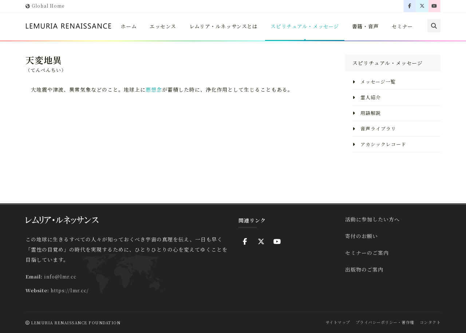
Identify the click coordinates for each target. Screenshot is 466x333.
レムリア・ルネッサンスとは (232, 39)
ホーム (135, 39)
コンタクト (430, 322)
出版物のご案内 (364, 269)
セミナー (415, 39)
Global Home (44, 6)
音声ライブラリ (374, 128)
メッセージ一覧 (374, 81)
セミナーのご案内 (367, 252)
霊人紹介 (366, 97)
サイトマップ (337, 322)
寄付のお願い (361, 236)
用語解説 (366, 112)
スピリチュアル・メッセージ (315, 39)
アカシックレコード (379, 144)
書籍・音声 (377, 39)
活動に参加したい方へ (372, 219)
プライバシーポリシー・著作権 (385, 322)
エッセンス (170, 39)
